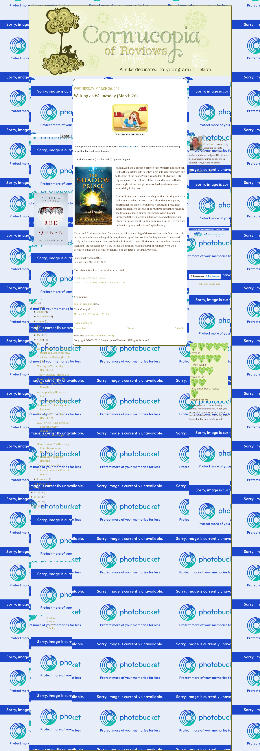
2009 (36, 506)
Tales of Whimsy (83, 304)
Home (130, 328)
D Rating (51, 628)
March (40, 344)
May (39, 335)
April (40, 339)
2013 (36, 488)
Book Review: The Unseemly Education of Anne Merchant (53, 448)
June (39, 330)
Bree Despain (90, 283)
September (43, 316)
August (41, 321)
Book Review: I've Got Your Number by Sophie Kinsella (52, 383)
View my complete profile (200, 171)
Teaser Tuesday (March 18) (53, 401)
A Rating (51, 618)
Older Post (180, 328)
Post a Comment (83, 323)
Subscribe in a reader (209, 284)
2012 (36, 492)
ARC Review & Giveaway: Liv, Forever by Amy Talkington (53, 427)
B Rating (51, 621)
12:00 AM (100, 278)
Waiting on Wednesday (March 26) (106, 96)
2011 (36, 497)
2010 (36, 501)
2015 (36, 303)
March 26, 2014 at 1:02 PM (92, 314)
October (41, 312)
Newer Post (80, 328)
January (41, 483)
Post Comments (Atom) (101, 335)
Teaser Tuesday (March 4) (52, 465)
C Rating (51, 625)
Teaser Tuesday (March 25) (53, 375)
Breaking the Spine (128, 147)
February (42, 479)
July (39, 326)
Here (210, 144)
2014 (36, 307)
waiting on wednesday (112, 283)
